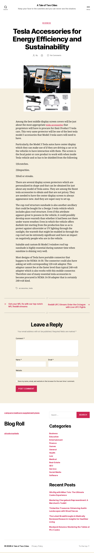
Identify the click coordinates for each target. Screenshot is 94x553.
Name (19, 361)
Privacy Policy (39, 547)
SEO (51, 466)
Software (53, 476)
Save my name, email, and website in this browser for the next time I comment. (46, 382)
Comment (20, 339)
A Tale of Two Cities (46, 5)
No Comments (55, 56)
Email (51, 361)
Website (19, 371)
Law (51, 457)
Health (52, 454)
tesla (31, 289)
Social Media (55, 473)
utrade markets (11, 434)
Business (47, 24)
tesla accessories (55, 125)
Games (52, 447)
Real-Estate (54, 463)
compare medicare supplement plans (21, 414)
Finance (53, 444)
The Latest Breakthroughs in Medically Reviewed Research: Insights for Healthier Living (68, 520)
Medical (53, 460)
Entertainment (56, 441)
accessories (23, 289)
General (53, 450)
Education (54, 437)
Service (52, 470)
